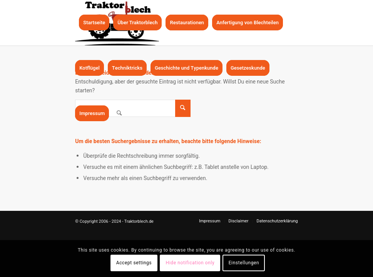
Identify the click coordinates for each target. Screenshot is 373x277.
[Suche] (119, 113)
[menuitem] (94, 22)
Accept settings (134, 262)
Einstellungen (244, 262)
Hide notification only (190, 262)
